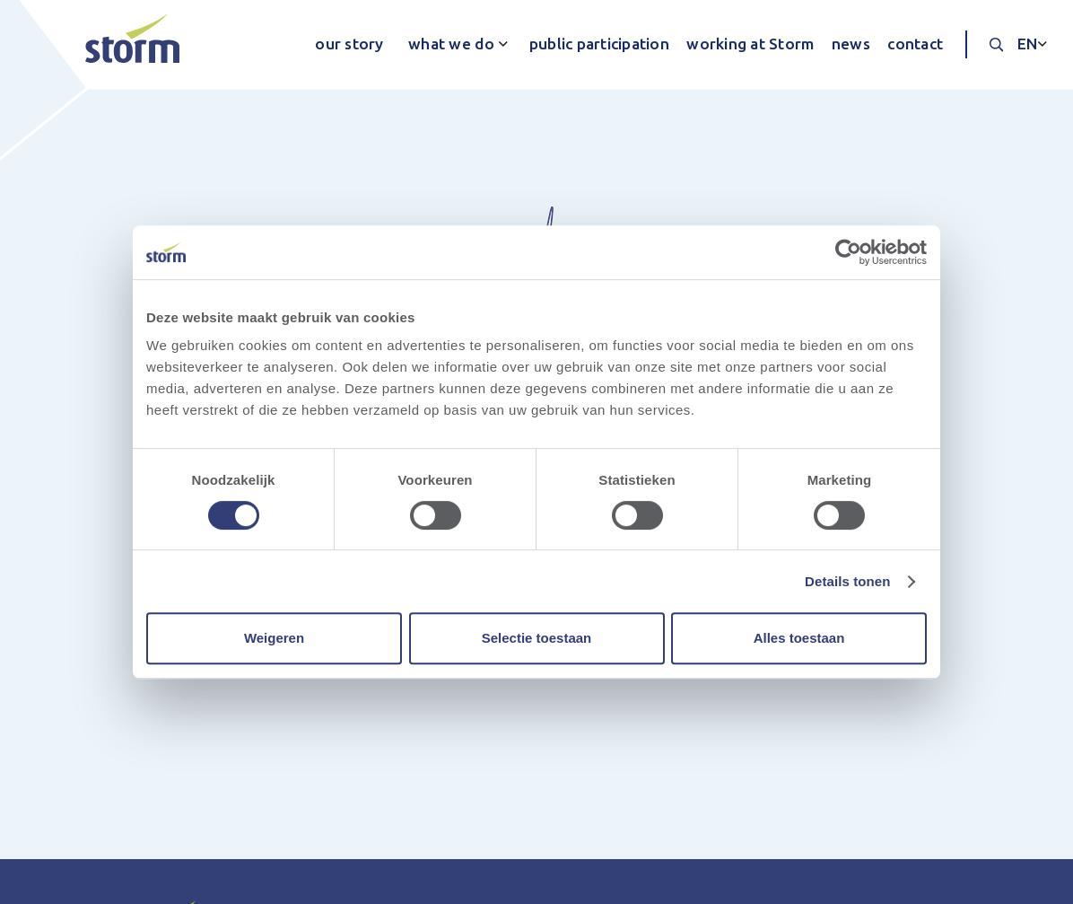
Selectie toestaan (537, 637)
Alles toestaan (799, 637)
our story (349, 43)
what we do (451, 43)
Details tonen (847, 581)
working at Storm (750, 43)
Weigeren (274, 637)
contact (915, 43)
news (851, 43)
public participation (599, 43)
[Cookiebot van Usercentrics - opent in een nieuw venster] (848, 252)
